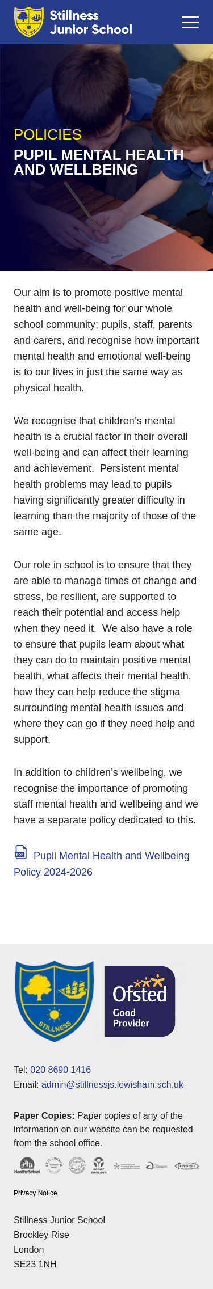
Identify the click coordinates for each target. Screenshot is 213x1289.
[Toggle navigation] (190, 22)
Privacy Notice (35, 1193)
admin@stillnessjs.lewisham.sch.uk (112, 1084)
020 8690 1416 (60, 1070)
